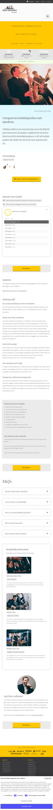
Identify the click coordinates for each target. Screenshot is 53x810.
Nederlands (31, 1)
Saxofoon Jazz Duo (6, 766)
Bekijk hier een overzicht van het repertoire (14, 291)
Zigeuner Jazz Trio (32, 775)
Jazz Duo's (4, 760)
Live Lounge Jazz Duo (6, 770)
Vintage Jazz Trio (31, 762)
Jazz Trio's (30, 760)
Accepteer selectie (26, 801)
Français (49, 1)
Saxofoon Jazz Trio (32, 768)
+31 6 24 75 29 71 (20, 715)
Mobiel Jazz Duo (5, 768)
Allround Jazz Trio (32, 766)
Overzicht (47, 778)
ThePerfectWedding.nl (9, 57)
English (37, 1)
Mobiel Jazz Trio (31, 773)
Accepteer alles (26, 806)
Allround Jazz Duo (6, 762)
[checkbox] (6, 795)
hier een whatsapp (37, 715)
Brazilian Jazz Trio (32, 772)
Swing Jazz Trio (31, 764)
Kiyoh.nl (26, 57)
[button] (48, 16)
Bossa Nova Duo (6, 772)
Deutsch (43, 1)
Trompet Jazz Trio (32, 770)
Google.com (44, 57)
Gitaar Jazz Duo (5, 764)
